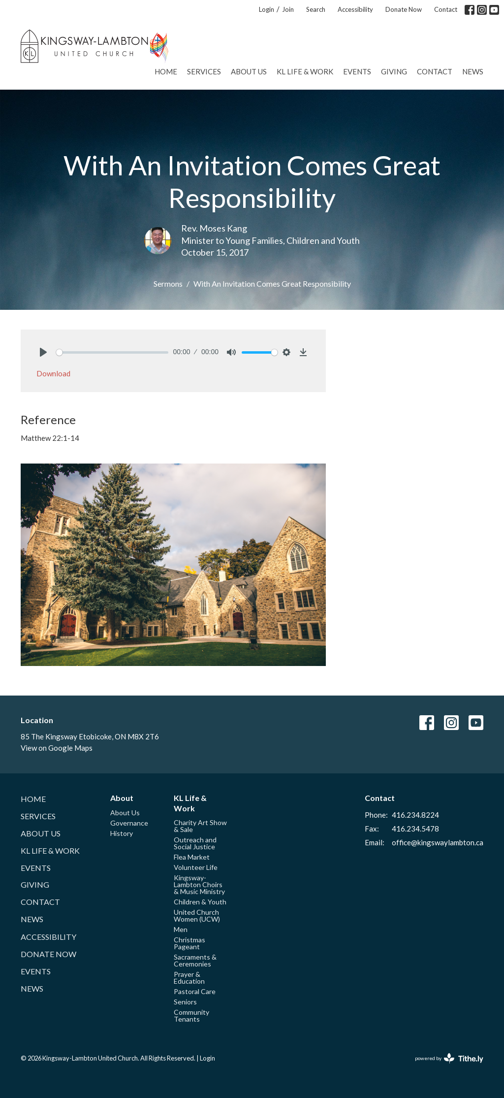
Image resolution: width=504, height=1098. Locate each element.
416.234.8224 (415, 814)
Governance (129, 823)
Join (288, 9)
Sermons (168, 283)
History (121, 833)
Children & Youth (200, 902)
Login (266, 9)
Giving (394, 71)
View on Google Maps (57, 747)
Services (204, 71)
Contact (445, 9)
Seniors (185, 1002)
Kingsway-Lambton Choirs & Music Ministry (199, 884)
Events (357, 71)
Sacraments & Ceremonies (195, 960)
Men (181, 929)
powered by (449, 1058)
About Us (249, 71)
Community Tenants (191, 1015)
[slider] (112, 352)
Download (53, 373)
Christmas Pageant (189, 943)
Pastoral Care (195, 991)
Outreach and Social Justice (195, 843)
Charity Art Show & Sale (200, 825)
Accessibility (355, 9)
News (472, 71)
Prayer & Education (189, 977)
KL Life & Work (305, 71)
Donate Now (403, 9)
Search (315, 9)
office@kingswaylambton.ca (437, 842)
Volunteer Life (196, 867)
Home (166, 71)
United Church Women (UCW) (197, 915)
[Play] (43, 352)
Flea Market (192, 857)
